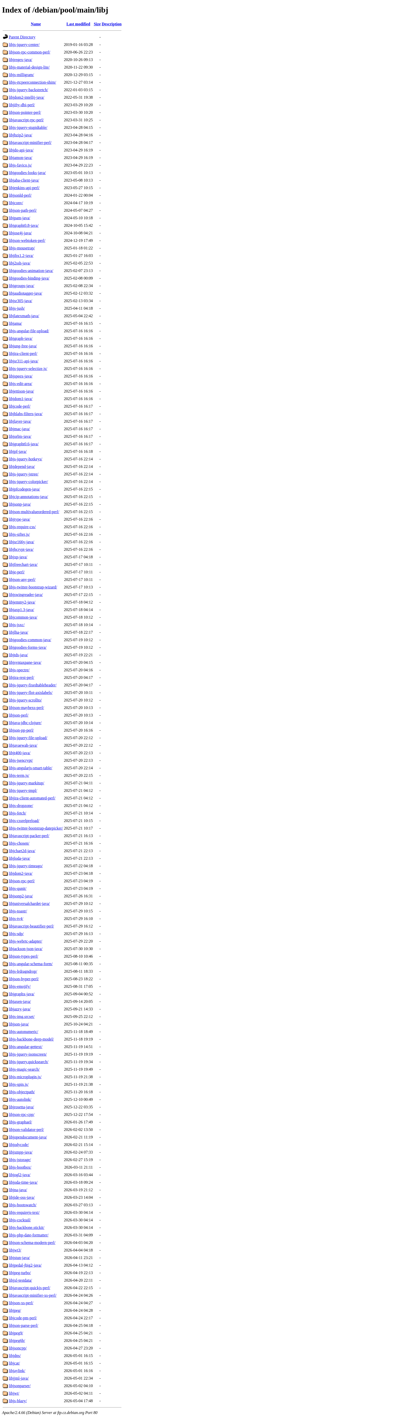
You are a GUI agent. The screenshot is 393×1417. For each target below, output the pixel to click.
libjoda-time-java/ (23, 1182)
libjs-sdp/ (16, 934)
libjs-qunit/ (17, 888)
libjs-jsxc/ (17, 625)
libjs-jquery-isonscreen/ (28, 1054)
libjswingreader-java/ (26, 594)
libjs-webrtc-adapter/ (25, 941)
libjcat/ (14, 1363)
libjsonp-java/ (20, 504)
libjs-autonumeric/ (23, 1031)
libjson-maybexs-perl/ (26, 707)
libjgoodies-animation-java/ (31, 270)
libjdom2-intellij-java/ (26, 97)
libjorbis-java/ (20, 436)
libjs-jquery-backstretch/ (28, 90)
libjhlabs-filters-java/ (25, 414)
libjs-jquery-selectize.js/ (28, 368)
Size (97, 24)
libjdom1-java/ (20, 399)
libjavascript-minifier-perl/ (30, 142)
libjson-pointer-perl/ (25, 112)
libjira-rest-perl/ (21, 677)
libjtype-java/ (19, 519)
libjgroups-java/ (21, 286)
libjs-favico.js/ (20, 165)
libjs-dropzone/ (21, 805)
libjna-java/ (18, 1190)
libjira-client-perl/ (23, 353)
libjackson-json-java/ (25, 949)
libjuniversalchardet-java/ (29, 903)
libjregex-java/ (20, 60)
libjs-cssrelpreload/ (24, 821)
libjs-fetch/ (17, 813)
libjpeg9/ (16, 1333)
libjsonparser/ (20, 1386)
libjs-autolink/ (20, 1099)
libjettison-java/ (21, 391)
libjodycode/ (19, 1144)
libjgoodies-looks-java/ (27, 173)
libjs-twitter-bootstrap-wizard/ (33, 587)
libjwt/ (14, 1393)
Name (36, 24)
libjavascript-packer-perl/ (29, 836)
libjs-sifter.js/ (19, 534)
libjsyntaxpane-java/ (25, 662)
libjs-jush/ (17, 308)
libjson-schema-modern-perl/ (32, 1242)
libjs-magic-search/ (24, 1069)
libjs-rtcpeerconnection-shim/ (32, 82)
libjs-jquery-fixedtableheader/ (32, 685)
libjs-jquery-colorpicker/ (28, 481)
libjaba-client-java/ (24, 180)
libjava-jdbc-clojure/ (25, 723)
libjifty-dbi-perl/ (22, 105)
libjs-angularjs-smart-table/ (30, 768)
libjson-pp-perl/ (21, 730)
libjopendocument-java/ (28, 1137)
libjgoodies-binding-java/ (29, 278)
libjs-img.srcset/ (22, 1016)
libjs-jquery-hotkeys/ (25, 459)
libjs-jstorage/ (20, 1160)
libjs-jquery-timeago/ (26, 866)
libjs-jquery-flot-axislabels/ (30, 692)
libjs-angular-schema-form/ (31, 964)
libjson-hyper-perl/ (24, 979)
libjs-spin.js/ (19, 1084)
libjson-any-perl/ (22, 579)
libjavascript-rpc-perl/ (26, 120)
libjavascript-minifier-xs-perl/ (32, 1295)
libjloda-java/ (19, 858)
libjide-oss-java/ (22, 1197)
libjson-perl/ (18, 715)
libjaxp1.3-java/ (21, 610)
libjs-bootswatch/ (22, 1205)
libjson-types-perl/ (23, 956)
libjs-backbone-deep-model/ (31, 1039)
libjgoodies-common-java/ (30, 640)
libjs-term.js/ (19, 775)
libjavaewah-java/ (23, 745)
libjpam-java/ (19, 218)
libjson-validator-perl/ (26, 1129)
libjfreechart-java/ (23, 564)
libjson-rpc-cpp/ (21, 1114)
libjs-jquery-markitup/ (26, 783)
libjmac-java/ (19, 429)
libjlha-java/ (18, 632)
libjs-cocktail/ (20, 1220)
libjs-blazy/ (18, 1401)
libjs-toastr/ (18, 911)
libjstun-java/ (19, 1258)
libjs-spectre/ (19, 670)
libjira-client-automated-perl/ (32, 798)
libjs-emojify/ (20, 986)
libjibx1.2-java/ (21, 255)
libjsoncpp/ (18, 1348)
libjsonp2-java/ (21, 896)
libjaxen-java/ (20, 1001)
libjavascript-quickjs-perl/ (29, 1288)
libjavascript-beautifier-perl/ (31, 926)
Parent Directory (22, 37)
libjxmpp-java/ (20, 1152)
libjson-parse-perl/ (23, 1325)
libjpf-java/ (18, 451)
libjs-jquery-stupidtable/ (28, 127)
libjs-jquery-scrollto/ (25, 700)
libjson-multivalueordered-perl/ (34, 512)
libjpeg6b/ (17, 1340)
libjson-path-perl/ (23, 210)
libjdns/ (15, 1355)
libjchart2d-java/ (22, 851)
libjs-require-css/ (22, 527)
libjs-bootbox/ (20, 1167)
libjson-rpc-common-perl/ (29, 52)
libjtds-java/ (18, 655)
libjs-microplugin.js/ (25, 1077)
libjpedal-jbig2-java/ (25, 1265)
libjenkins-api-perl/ (24, 188)
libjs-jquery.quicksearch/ (28, 1062)
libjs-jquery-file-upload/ (28, 738)
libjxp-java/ (18, 557)
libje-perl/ (17, 572)
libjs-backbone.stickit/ (26, 1227)
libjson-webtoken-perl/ (27, 240)
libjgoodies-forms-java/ (27, 647)
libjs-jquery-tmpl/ (23, 790)
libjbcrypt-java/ (21, 549)
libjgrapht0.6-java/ (24, 444)
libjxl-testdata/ (20, 1280)
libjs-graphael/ (20, 1122)
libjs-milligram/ (21, 75)
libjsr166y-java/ (21, 542)
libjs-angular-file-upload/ (29, 331)
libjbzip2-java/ (20, 135)
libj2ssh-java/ (19, 263)
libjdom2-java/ (20, 873)
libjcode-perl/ (19, 406)
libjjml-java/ (19, 1378)
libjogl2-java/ (19, 1175)
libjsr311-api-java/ (23, 361)
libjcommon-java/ (23, 617)
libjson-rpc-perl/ (22, 881)
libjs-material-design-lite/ (29, 67)
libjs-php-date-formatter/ (28, 1235)
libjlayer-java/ (20, 421)
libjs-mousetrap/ (22, 248)
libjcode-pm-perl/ (23, 1318)
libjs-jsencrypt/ (21, 760)
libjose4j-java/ (20, 233)
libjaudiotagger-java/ (25, 293)
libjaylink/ (17, 1371)
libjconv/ (16, 203)
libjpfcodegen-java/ (24, 489)
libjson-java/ (19, 1024)
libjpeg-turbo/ (20, 1273)
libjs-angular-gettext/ (25, 1047)
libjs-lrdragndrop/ (23, 971)
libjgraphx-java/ (21, 994)
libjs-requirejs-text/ (24, 1212)
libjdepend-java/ (22, 466)
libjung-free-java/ (23, 346)
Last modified (78, 24)
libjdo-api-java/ (21, 150)
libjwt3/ (15, 1250)
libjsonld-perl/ (20, 195)
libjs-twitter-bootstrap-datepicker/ (36, 828)
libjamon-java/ (20, 157)
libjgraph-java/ (20, 338)
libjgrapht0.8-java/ (24, 225)
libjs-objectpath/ (22, 1092)
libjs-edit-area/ (20, 384)
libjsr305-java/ (20, 301)
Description (111, 24)
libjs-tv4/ (16, 918)
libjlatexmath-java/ (24, 316)
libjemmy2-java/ (22, 602)
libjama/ (15, 323)
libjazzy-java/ (20, 1009)
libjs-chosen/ (19, 843)
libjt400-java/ (19, 753)
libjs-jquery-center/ (24, 44)
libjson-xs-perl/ (21, 1303)
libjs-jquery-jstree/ (23, 474)
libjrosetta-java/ (21, 1107)
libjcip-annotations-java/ (28, 497)
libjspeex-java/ (20, 376)
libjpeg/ (15, 1310)
